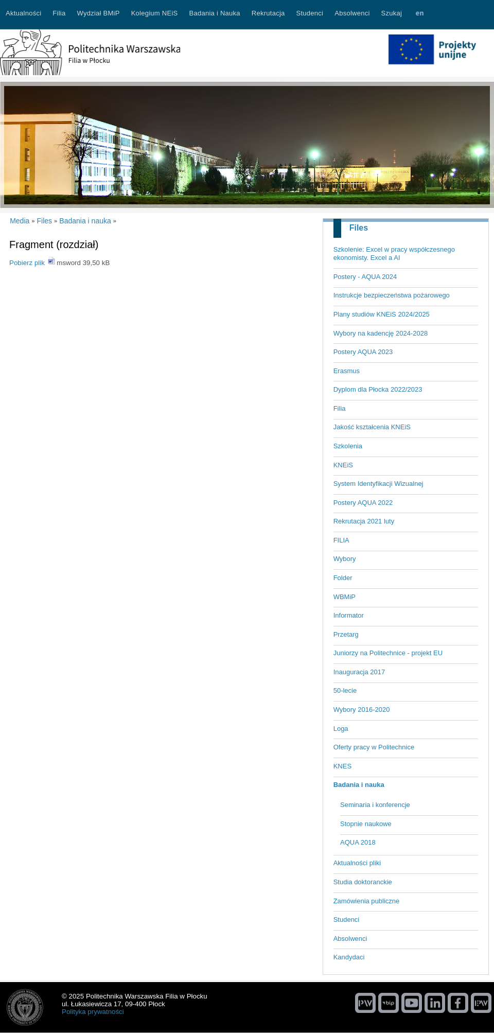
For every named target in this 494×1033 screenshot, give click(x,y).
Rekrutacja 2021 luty (364, 521)
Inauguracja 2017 (359, 672)
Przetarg (346, 634)
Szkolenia (347, 446)
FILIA (341, 540)
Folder (342, 578)
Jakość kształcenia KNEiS (372, 427)
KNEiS (343, 465)
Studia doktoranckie (362, 882)
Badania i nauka (358, 785)
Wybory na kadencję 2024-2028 (380, 333)
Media (19, 221)
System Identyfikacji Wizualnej (378, 483)
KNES (342, 766)
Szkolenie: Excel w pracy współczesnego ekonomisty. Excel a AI (394, 254)
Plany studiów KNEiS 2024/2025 (381, 314)
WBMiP (344, 597)
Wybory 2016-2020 (361, 709)
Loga (340, 728)
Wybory (344, 559)
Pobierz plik (27, 263)
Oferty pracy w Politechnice (374, 747)
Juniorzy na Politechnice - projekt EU (388, 653)
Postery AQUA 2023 (363, 352)
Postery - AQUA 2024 (365, 277)
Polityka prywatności (93, 1012)
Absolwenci (350, 938)
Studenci (346, 919)
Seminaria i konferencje (375, 805)
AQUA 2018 (358, 842)
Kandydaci (349, 957)
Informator (348, 615)
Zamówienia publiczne (366, 901)
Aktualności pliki (357, 863)
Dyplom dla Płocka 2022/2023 (377, 389)
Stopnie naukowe (366, 824)
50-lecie (345, 690)
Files (358, 227)
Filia (339, 408)
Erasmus (346, 371)
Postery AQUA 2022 (363, 502)
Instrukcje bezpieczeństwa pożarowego (391, 295)
